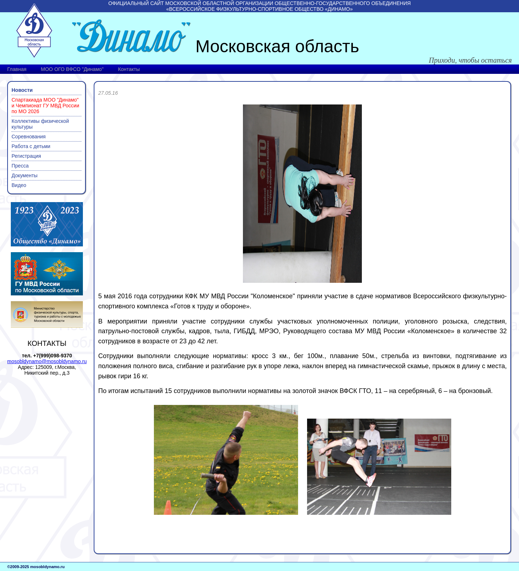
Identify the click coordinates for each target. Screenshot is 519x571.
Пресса (20, 166)
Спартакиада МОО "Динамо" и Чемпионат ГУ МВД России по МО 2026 (45, 105)
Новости (22, 90)
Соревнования (29, 136)
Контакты (128, 69)
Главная (16, 69)
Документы (24, 175)
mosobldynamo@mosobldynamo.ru (46, 361)
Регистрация (26, 156)
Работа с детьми (31, 146)
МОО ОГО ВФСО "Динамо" (72, 69)
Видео (19, 185)
